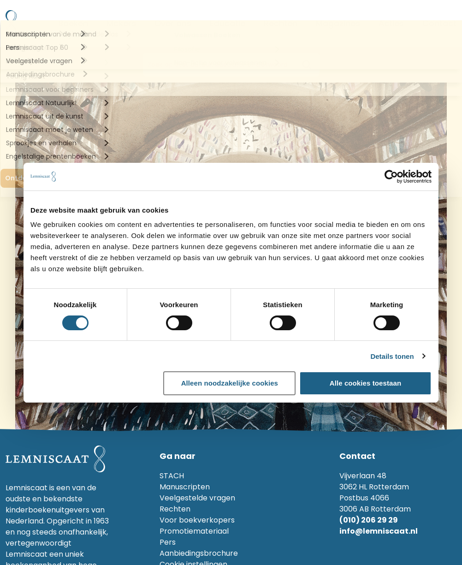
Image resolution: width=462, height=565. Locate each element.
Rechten (280, 23)
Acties (391, 23)
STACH (172, 475)
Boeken (73, 23)
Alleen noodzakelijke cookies (229, 383)
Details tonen (392, 356)
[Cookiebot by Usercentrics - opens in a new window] (391, 177)
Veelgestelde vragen (197, 498)
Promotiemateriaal (194, 531)
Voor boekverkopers (197, 520)
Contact (439, 23)
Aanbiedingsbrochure (199, 553)
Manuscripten (185, 487)
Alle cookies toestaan (366, 383)
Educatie (227, 23)
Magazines (338, 23)
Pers (168, 542)
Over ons (172, 23)
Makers (121, 23)
